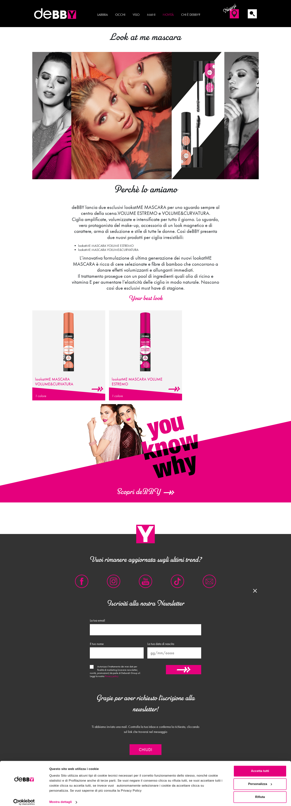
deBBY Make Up (55, 14)
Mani (151, 15)
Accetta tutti (260, 767)
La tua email (97, 620)
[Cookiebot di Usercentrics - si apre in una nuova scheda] (24, 798)
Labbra (102, 15)
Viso (136, 15)
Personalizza (260, 780)
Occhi (120, 15)
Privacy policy (111, 676)
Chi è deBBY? (190, 15)
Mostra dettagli (60, 798)
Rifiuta (260, 793)
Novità (168, 15)
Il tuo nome (97, 644)
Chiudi (145, 749)
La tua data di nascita (160, 644)
